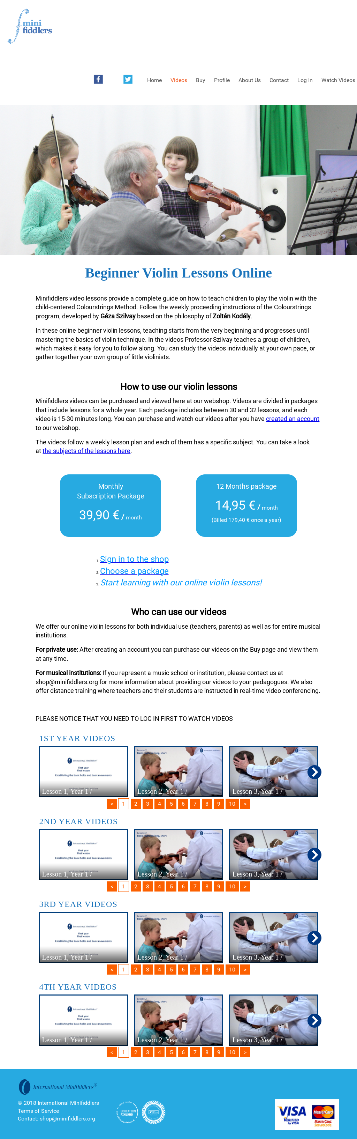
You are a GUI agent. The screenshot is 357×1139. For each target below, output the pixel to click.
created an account (292, 418)
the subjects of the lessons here (86, 450)
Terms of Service (38, 1111)
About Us (249, 80)
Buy (200, 80)
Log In (305, 80)
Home (154, 80)
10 (232, 803)
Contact (279, 80)
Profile (222, 80)
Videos (178, 80)
